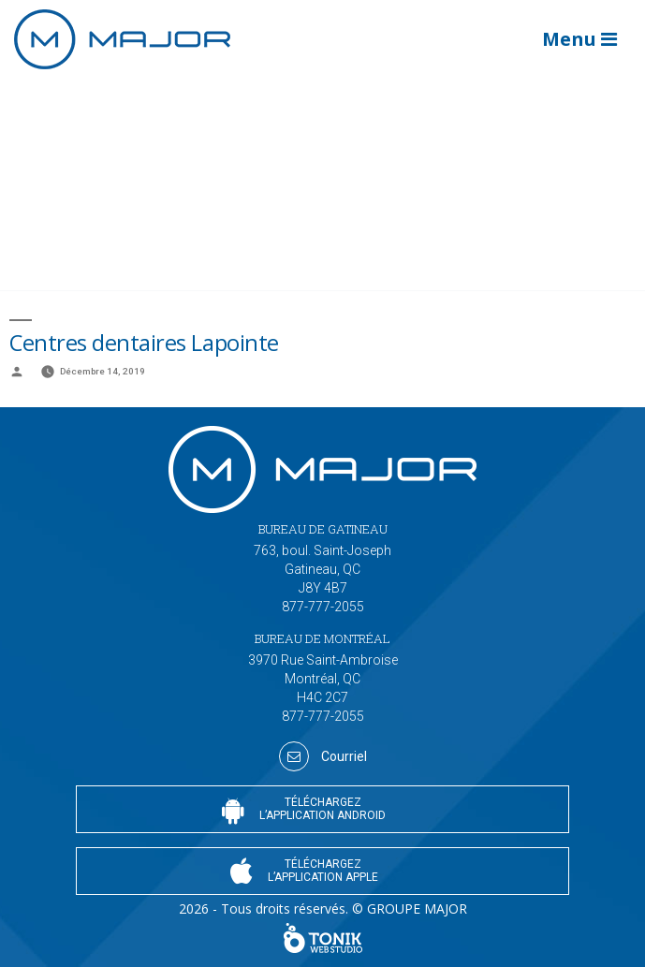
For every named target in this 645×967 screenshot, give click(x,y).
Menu (579, 38)
